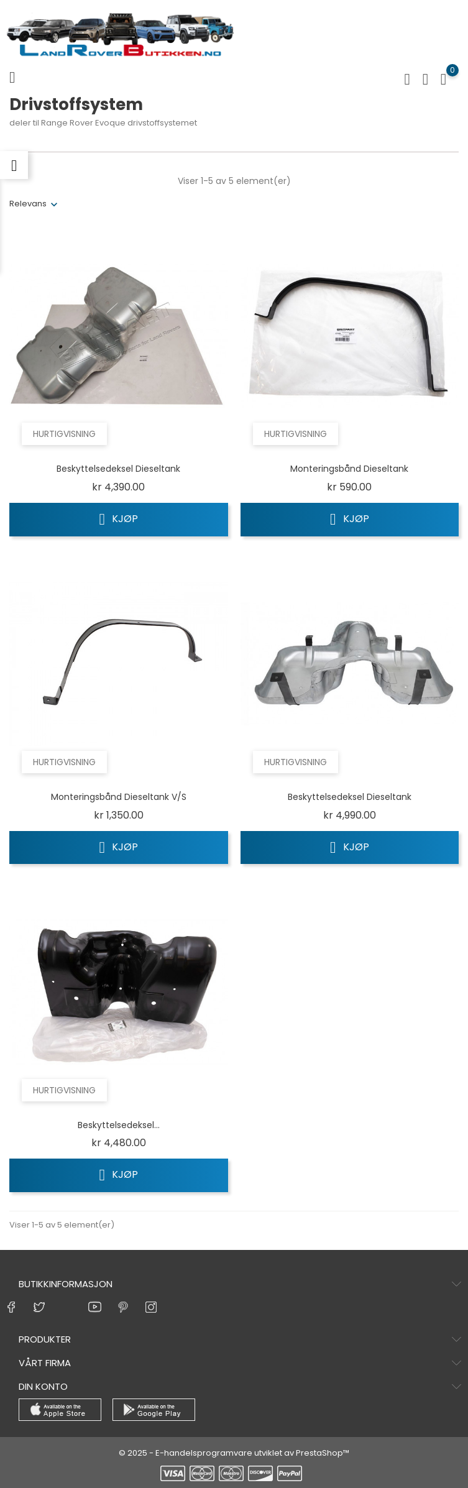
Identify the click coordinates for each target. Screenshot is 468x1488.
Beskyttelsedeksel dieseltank (118, 468)
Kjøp (119, 519)
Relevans (28, 203)
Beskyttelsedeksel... (119, 1125)
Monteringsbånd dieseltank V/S (118, 797)
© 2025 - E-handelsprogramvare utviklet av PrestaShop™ (234, 1453)
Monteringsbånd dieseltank (349, 468)
